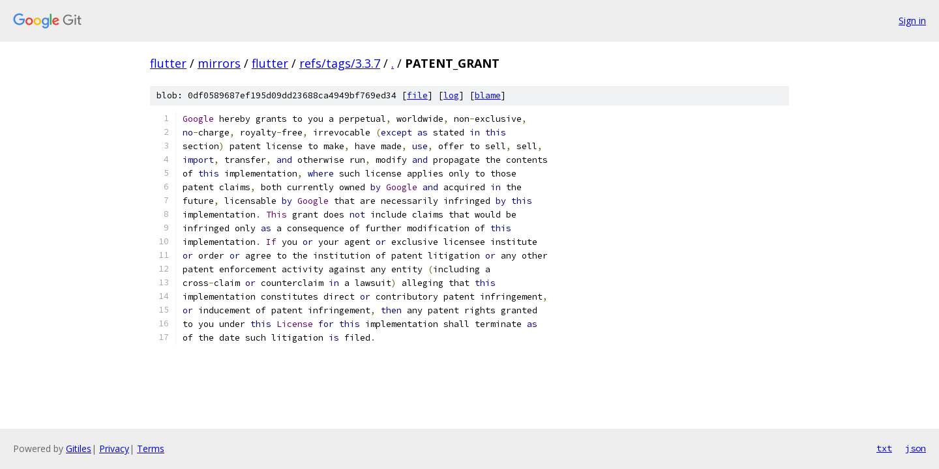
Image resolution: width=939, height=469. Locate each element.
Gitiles (78, 448)
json (915, 448)
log (451, 95)
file (417, 95)
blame (488, 95)
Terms (150, 448)
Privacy (114, 448)
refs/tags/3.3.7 (339, 63)
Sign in (912, 20)
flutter (168, 63)
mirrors (219, 63)
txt (884, 448)
